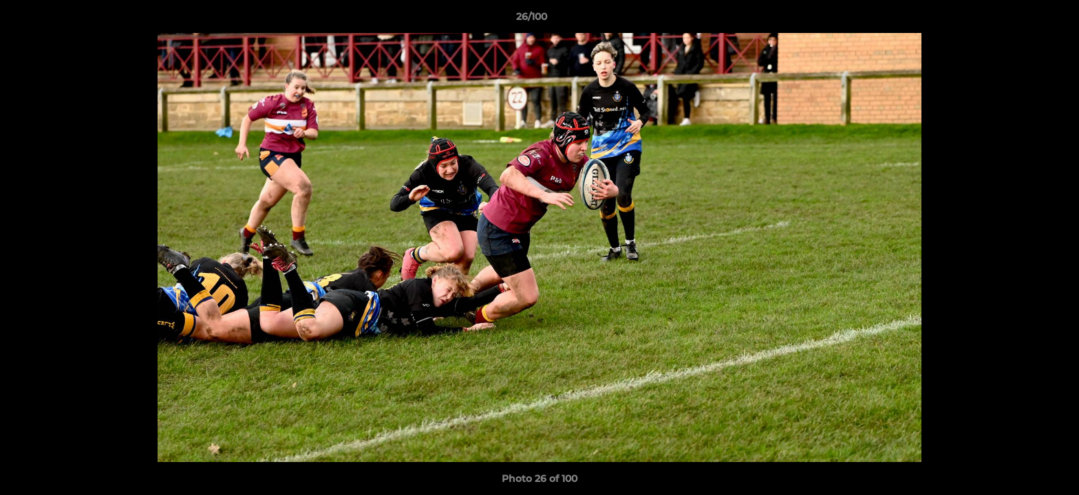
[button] (1021, 20)
